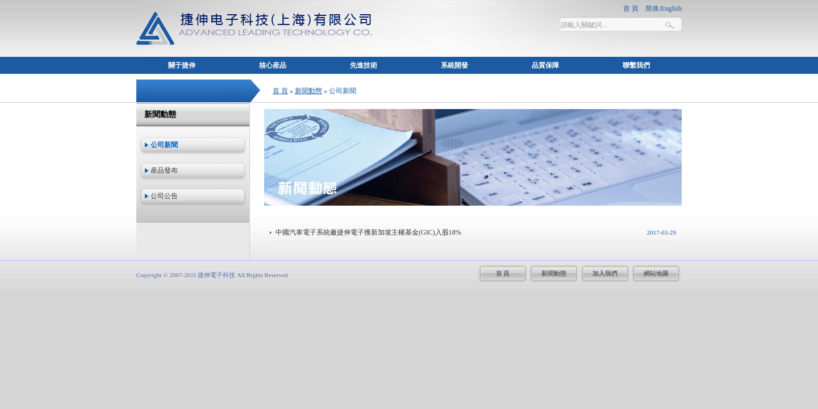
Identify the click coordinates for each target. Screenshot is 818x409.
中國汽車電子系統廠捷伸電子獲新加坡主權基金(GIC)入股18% (368, 232)
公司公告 (164, 196)
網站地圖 (656, 273)
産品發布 (164, 170)
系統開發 (454, 65)
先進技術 (363, 65)
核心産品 (272, 65)
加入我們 (604, 273)
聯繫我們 (636, 65)
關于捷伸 (181, 65)
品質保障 (545, 65)
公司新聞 (164, 145)
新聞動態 (308, 91)
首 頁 (280, 91)
